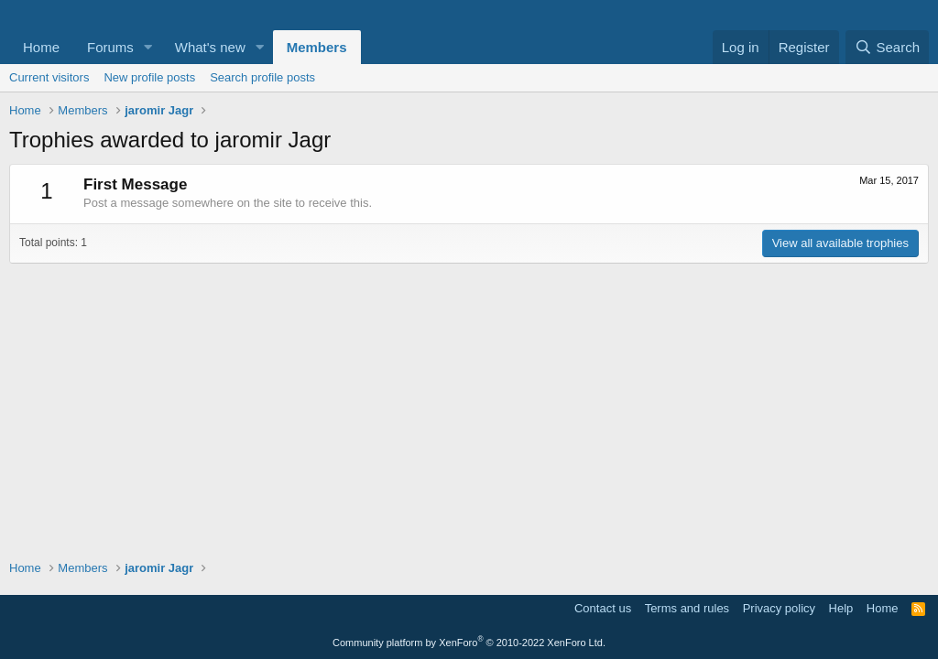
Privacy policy (779, 608)
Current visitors (49, 77)
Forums (110, 47)
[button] (148, 47)
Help (841, 608)
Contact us (602, 608)
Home (41, 47)
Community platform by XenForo (469, 642)
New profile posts (149, 77)
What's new (210, 47)
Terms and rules (687, 608)
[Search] (887, 47)
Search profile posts (262, 77)
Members (317, 47)
